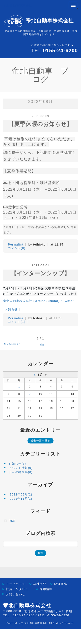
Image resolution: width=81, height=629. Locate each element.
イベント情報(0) (21, 468)
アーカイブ (40, 484)
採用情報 (46, 589)
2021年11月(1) (21, 498)
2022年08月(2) (21, 494)
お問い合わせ (15, 594)
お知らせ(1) (17, 463)
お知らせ (11, 309)
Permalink (16, 244)
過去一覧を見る (40, 440)
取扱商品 (60, 584)
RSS (12, 520)
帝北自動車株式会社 (17, 5)
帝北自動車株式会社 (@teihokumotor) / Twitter (38, 301)
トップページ (15, 584)
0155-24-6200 (23, 615)
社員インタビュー (19, 589)
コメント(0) (16, 248)
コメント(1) (16, 321)
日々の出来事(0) (21, 472)
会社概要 (39, 584)
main (40, 344)
